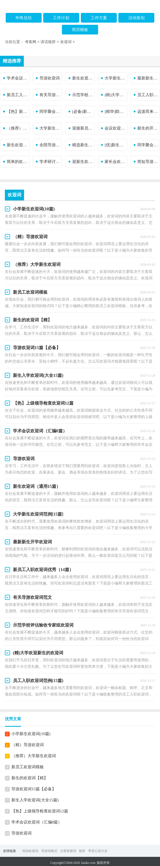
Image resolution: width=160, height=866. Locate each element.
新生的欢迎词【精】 (29, 778)
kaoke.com (88, 863)
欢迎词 (66, 42)
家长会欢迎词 (115, 161)
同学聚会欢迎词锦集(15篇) (49, 111)
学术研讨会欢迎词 (49, 161)
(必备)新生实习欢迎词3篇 (82, 111)
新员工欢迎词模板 (27, 767)
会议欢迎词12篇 (115, 128)
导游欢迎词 (49, 78)
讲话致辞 (48, 42)
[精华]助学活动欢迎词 (115, 111)
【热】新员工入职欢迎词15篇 (17, 111)
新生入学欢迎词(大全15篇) (35, 800)
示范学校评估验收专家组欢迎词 (82, 95)
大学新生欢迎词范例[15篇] (115, 78)
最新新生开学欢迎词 (147, 78)
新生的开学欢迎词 (147, 128)
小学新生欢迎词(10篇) (31, 734)
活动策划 (136, 18)
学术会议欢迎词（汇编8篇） (17, 78)
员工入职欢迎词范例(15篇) (147, 95)
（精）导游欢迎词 (27, 745)
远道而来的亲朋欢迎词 (147, 111)
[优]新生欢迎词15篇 (115, 145)
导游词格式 (49, 851)
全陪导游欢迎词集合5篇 (49, 145)
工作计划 (61, 18)
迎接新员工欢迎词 (82, 128)
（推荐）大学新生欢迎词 (33, 756)
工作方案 (99, 18)
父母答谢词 (68, 851)
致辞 (82, 851)
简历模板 (80, 29)
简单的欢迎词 (17, 161)
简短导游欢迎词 (147, 161)
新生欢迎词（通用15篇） (82, 78)
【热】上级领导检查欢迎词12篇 (39, 811)
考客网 (30, 42)
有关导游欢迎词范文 (49, 95)
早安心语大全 (98, 851)
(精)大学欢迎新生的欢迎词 (115, 95)
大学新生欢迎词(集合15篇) (49, 128)
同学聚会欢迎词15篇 (147, 145)
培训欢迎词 (30, 851)
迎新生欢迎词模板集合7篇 (82, 161)
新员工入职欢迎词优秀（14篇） (17, 95)
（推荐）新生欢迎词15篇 (17, 128)
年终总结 (23, 18)
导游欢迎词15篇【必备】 (33, 789)
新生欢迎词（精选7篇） (17, 145)
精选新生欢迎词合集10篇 (82, 145)
